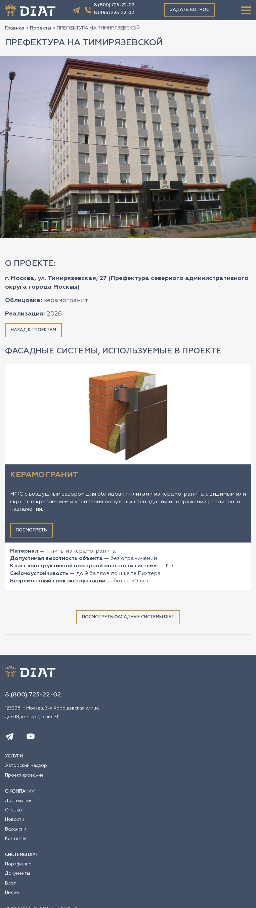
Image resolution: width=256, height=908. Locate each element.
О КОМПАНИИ (20, 791)
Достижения (19, 801)
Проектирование (24, 775)
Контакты (15, 839)
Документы (17, 873)
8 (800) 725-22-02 (114, 5)
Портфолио (18, 864)
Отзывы (13, 810)
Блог (10, 883)
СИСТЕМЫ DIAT (21, 855)
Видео (12, 893)
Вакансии (15, 829)
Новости (14, 819)
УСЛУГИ (14, 756)
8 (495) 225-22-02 (114, 13)
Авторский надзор (26, 765)
